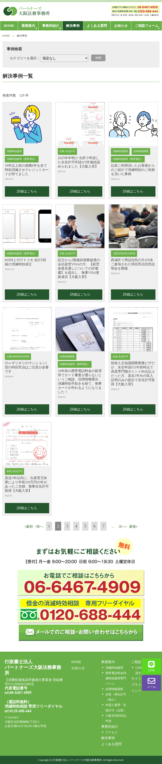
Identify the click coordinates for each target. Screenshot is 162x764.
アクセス (111, 732)
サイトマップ (141, 678)
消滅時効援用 (114, 667)
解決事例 (73, 25)
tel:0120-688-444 (18, 711)
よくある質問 (97, 25)
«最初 (28, 526)
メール (151, 683)
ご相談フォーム (147, 27)
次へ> (123, 526)
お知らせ (121, 25)
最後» (133, 526)
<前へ (39, 526)
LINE (151, 666)
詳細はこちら (27, 191)
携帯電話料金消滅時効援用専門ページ (115, 678)
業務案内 (30, 27)
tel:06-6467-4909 (18, 692)
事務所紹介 (51, 27)
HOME (9, 25)
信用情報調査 (114, 689)
